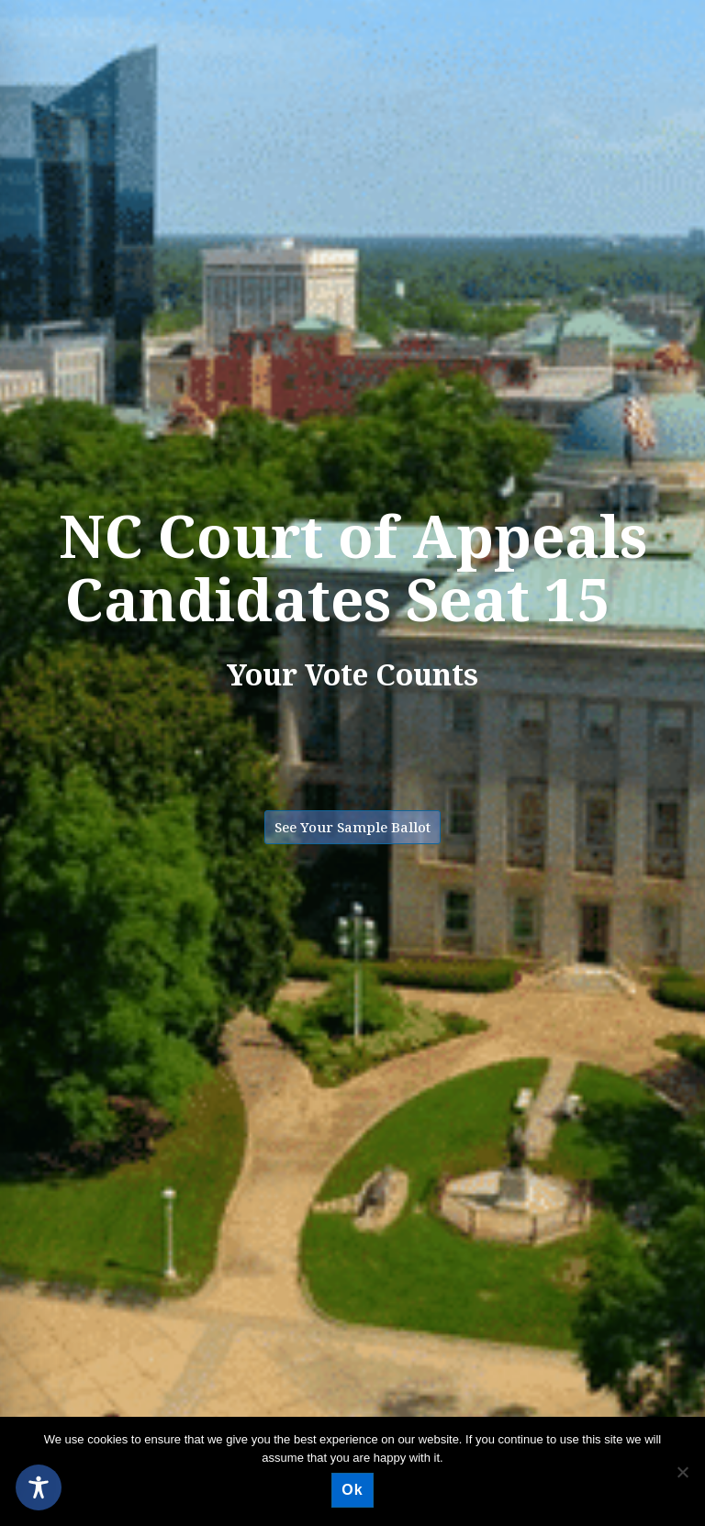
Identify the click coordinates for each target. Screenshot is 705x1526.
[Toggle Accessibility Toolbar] (38, 1487)
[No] (682, 1472)
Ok (352, 1490)
